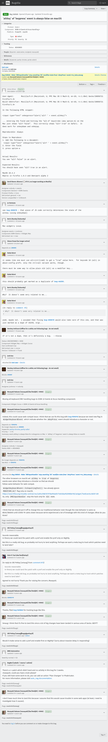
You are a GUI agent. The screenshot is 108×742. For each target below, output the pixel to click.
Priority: (11, 39)
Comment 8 (11, 358)
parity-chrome (15, 429)
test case (5, 67)
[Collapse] (104, 90)
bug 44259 (58, 281)
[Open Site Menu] (3, 3)
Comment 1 (11, 205)
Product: (11, 27)
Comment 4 (11, 276)
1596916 (14, 424)
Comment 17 (11, 635)
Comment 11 (11, 470)
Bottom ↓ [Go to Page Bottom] (82, 84)
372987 (9, 375)
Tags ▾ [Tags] (92, 84)
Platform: (10, 32)
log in (13, 723)
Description (11, 91)
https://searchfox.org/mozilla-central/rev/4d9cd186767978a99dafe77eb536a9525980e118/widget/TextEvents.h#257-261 (50, 493)
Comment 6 (11, 303)
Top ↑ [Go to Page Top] (103, 734)
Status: (11, 47)
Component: (9, 29)
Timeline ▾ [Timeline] (101, 84)
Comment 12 (11, 504)
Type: (12, 36)
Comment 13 (11, 530)
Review (103, 75)
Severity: (21, 39)
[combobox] (82, 3)
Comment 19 (11, 693)
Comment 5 (11, 290)
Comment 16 (11, 617)
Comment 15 (11, 604)
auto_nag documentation (41, 678)
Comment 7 (11, 331)
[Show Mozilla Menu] (8, 3)
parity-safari (25, 429)
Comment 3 (11, 255)
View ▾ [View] (103, 8)
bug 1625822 (18, 609)
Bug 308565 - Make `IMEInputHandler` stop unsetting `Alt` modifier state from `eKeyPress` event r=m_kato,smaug (42, 75)
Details (97, 67)
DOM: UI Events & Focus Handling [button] (27, 29)
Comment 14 (11, 557)
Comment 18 (11, 664)
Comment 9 (11, 394)
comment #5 (21, 308)
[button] (102, 3)
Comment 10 (11, 411)
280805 (13, 248)
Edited (27, 635)
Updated (10, 184)
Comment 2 (11, 221)
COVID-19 (10, 597)
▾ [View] (96, 8)
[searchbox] (82, 3)
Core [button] (17, 27)
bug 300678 (12, 210)
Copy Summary (89, 8)
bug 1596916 (73, 417)
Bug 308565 (14, 14)
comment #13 (38, 562)
